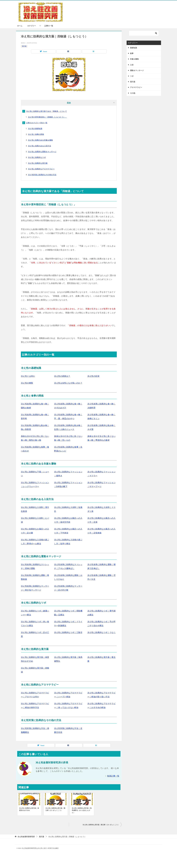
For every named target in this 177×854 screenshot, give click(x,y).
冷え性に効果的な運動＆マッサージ (42, 152)
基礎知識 (133, 48)
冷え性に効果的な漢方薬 (37, 163)
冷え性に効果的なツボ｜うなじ (101, 632)
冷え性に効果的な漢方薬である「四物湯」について (46, 111)
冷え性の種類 (27, 383)
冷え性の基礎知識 (35, 129)
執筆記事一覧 (113, 776)
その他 (132, 93)
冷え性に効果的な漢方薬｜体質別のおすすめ (29, 809)
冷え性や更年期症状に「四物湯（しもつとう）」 (47, 117)
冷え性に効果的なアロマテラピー (41, 169)
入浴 (131, 65)
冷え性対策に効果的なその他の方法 (42, 175)
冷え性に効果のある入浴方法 (39, 146)
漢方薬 (24, 46)
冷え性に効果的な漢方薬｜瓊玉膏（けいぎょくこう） (55, 809)
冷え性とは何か (28, 376)
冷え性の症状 (93, 376)
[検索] (144, 33)
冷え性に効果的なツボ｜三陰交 (68, 632)
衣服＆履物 (134, 59)
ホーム (19, 26)
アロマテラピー (136, 87)
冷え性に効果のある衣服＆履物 (40, 140)
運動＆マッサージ (137, 70)
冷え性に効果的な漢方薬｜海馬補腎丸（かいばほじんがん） (82, 810)
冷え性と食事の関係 (36, 134)
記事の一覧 (48, 26)
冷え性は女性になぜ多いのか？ (68, 383)
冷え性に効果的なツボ (37, 157)
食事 (131, 53)
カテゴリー (31, 26)
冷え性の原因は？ (62, 376)
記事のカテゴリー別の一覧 (36, 123)
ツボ (131, 76)
